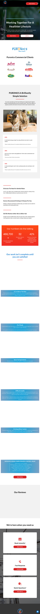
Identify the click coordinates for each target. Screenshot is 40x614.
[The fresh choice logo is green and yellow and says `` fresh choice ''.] (11, 75)
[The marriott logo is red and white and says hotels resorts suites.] (11, 63)
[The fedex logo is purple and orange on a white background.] (29, 75)
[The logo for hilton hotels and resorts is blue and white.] (29, 63)
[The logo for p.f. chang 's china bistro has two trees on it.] (11, 69)
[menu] (37, 3)
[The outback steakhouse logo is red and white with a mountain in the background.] (29, 69)
